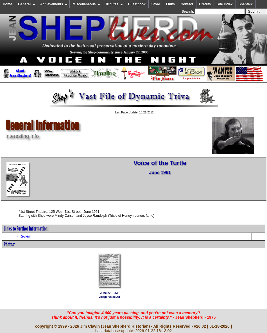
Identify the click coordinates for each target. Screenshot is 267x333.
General (26, 4)
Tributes (114, 4)
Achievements (54, 4)
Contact (187, 4)
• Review (24, 236)
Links (170, 4)
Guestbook (137, 4)
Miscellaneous (86, 4)
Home (7, 4)
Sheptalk (246, 4)
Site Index (225, 4)
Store (155, 4)
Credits (205, 4)
